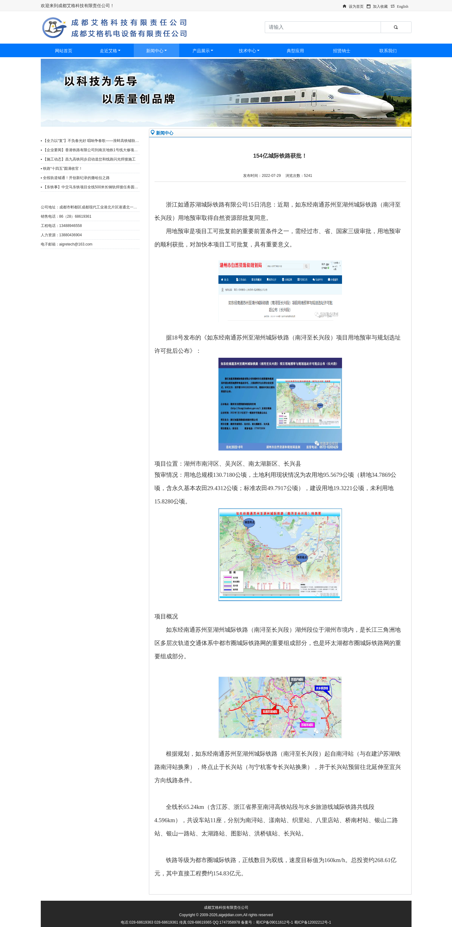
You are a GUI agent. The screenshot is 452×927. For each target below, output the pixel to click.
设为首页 (356, 6)
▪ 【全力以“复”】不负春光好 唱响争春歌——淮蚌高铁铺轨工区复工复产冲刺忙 (105, 141)
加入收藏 (380, 6)
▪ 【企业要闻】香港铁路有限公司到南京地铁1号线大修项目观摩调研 (97, 150)
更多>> (130, 132)
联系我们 (388, 50)
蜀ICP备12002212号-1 (312, 922)
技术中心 (247, 50)
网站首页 (63, 50)
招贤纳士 (341, 50)
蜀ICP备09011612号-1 (274, 922)
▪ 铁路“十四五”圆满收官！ (62, 168)
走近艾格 (108, 50)
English (402, 6)
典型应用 (295, 50)
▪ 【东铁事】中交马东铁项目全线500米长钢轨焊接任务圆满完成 (93, 187)
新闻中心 (154, 50)
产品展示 (201, 50)
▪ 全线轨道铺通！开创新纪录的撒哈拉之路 (75, 178)
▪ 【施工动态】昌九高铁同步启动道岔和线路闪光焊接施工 (88, 159)
